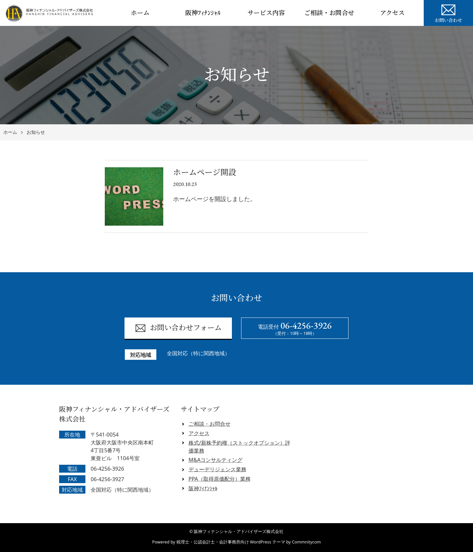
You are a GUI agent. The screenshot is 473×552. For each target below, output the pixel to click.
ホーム (140, 13)
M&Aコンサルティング (215, 459)
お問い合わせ (448, 12)
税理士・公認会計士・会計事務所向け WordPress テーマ (230, 542)
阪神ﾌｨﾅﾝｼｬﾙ (203, 13)
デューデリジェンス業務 (217, 469)
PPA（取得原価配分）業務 (220, 478)
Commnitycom (306, 542)
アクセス (392, 13)
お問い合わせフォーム (178, 328)
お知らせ (36, 132)
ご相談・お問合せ (329, 13)
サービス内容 (266, 13)
